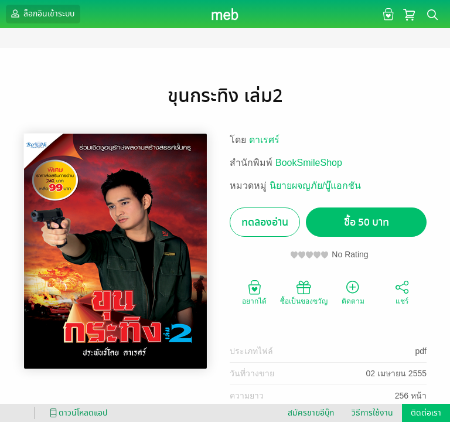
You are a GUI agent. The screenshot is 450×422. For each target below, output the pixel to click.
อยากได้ (254, 291)
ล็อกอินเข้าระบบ (41, 13)
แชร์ (402, 291)
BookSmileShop (308, 163)
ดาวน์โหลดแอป (76, 413)
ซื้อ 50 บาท (366, 222)
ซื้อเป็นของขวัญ (304, 291)
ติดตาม (353, 291)
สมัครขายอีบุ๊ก (311, 413)
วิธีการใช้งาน (372, 413)
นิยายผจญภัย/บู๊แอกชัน (315, 185)
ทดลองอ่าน (264, 222)
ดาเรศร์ (264, 140)
